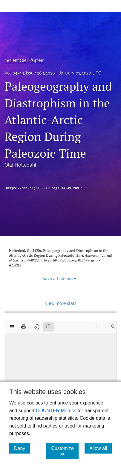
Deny (22, 448)
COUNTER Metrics (56, 410)
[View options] (12, 326)
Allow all (100, 448)
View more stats (60, 303)
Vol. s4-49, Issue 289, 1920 (29, 73)
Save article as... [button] (59, 278)
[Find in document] (113, 326)
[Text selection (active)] (48, 326)
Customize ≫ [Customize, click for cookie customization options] (65, 451)
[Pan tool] (36, 326)
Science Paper (24, 60)
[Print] (23, 326)
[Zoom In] (96, 326)
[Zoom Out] (90, 326)
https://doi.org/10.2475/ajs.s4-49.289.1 (44, 188)
